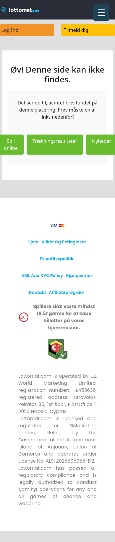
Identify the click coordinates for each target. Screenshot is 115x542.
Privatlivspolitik (57, 259)
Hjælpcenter (79, 276)
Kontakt (37, 292)
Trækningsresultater (55, 141)
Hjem (33, 242)
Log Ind (9, 30)
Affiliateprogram (67, 292)
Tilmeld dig (76, 30)
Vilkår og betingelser (63, 242)
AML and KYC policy (42, 276)
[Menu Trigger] (101, 12)
